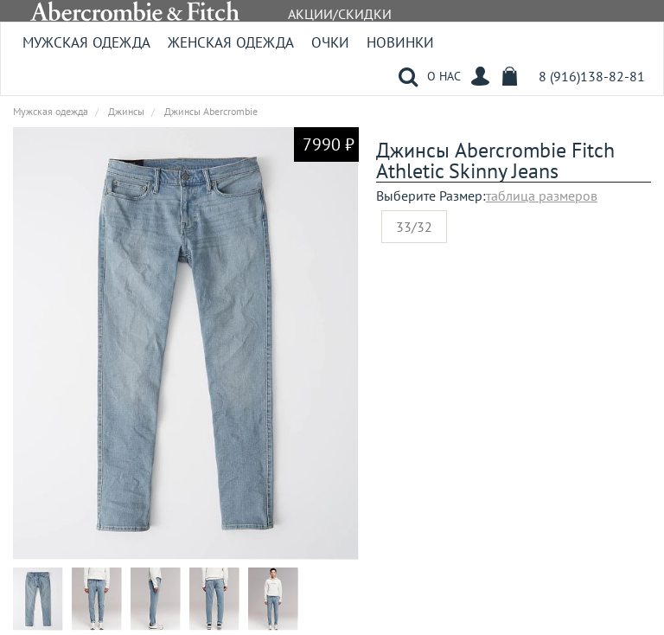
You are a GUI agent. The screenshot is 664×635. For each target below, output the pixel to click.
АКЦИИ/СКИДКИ (340, 13)
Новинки (400, 42)
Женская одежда (231, 42)
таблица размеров (541, 195)
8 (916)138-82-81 (592, 76)
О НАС (444, 76)
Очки (330, 42)
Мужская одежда (86, 42)
